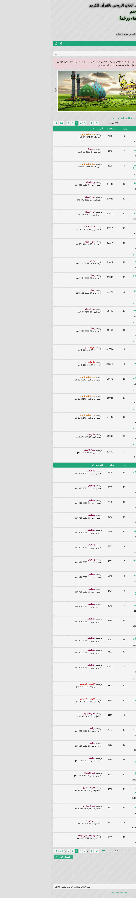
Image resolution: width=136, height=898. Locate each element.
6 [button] (21, 123)
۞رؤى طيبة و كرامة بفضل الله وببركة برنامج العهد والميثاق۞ (103, 576)
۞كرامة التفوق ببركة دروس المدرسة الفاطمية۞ (103, 151)
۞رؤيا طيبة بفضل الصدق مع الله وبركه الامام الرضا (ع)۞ (104, 837)
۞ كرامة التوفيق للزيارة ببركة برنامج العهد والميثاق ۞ (102, 561)
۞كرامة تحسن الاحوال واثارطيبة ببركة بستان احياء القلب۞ (102, 311)
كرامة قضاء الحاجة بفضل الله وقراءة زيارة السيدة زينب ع (103, 621)
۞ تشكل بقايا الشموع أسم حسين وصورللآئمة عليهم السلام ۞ (104, 686)
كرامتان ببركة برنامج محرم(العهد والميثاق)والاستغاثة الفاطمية (105, 330)
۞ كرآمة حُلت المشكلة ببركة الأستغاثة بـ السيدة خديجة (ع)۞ (102, 760)
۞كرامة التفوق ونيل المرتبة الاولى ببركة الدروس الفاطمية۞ (104, 199)
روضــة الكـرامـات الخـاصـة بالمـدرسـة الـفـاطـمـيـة (97, 118)
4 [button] (29, 123)
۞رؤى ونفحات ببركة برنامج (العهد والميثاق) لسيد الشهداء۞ (105, 546)
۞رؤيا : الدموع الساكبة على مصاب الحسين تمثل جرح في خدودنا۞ (104, 487)
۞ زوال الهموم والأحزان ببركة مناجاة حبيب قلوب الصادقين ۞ (103, 791)
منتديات (124, 43)
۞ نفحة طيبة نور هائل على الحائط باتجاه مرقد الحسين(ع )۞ (102, 591)
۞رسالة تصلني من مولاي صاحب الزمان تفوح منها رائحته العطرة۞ (105, 667)
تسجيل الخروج (125, 49)
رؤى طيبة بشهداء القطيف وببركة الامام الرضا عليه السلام (105, 745)
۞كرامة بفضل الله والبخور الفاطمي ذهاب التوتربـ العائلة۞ (103, 517)
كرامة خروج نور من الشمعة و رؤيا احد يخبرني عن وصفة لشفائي (102, 606)
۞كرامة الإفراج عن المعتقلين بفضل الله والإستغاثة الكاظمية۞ (104, 417)
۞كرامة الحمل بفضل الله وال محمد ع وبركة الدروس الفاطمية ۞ (102, 262)
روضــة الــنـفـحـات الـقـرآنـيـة (103, 357)
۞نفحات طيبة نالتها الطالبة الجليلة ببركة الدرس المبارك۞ (104, 715)
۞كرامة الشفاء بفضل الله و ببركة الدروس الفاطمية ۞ (102, 277)
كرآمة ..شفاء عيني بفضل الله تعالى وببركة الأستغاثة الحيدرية (103, 652)
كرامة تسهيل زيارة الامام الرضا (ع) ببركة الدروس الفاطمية (104, 228)
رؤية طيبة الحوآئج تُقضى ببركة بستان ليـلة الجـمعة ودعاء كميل (103, 532)
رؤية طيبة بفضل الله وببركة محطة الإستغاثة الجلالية (104, 502)
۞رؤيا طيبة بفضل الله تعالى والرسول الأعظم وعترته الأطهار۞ (103, 775)
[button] (52, 123)
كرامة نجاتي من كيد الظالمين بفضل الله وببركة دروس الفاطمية (103, 136)
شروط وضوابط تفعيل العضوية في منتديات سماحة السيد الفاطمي (104, 349)
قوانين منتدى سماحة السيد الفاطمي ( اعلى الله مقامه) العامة (102, 364)
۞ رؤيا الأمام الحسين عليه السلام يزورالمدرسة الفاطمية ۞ (102, 379)
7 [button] (17, 123)
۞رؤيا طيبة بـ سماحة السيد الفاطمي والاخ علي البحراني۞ (103, 700)
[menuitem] (10, 43)
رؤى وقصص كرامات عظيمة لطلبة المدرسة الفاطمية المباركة (104, 452)
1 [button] (40, 123)
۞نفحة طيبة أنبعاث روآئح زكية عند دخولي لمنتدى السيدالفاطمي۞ (104, 822)
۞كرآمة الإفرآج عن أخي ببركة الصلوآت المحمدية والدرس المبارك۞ (102, 640)
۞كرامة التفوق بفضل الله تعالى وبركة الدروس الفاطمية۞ (102, 184)
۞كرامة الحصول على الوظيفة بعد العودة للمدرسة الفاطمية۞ (105, 243)
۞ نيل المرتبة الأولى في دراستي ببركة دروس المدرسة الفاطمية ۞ (102, 168)
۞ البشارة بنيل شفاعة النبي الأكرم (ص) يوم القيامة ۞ (104, 398)
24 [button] (10, 123)
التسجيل (110, 49)
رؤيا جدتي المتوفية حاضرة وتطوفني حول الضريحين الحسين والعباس (103, 808)
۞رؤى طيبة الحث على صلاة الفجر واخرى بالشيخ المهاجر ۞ (102, 472)
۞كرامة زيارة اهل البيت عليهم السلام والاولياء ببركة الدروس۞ (103, 214)
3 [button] (33, 123)
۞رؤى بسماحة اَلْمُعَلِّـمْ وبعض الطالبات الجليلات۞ (102, 730)
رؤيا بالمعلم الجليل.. (112, 435)
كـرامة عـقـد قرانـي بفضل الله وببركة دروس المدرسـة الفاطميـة (103, 292)
